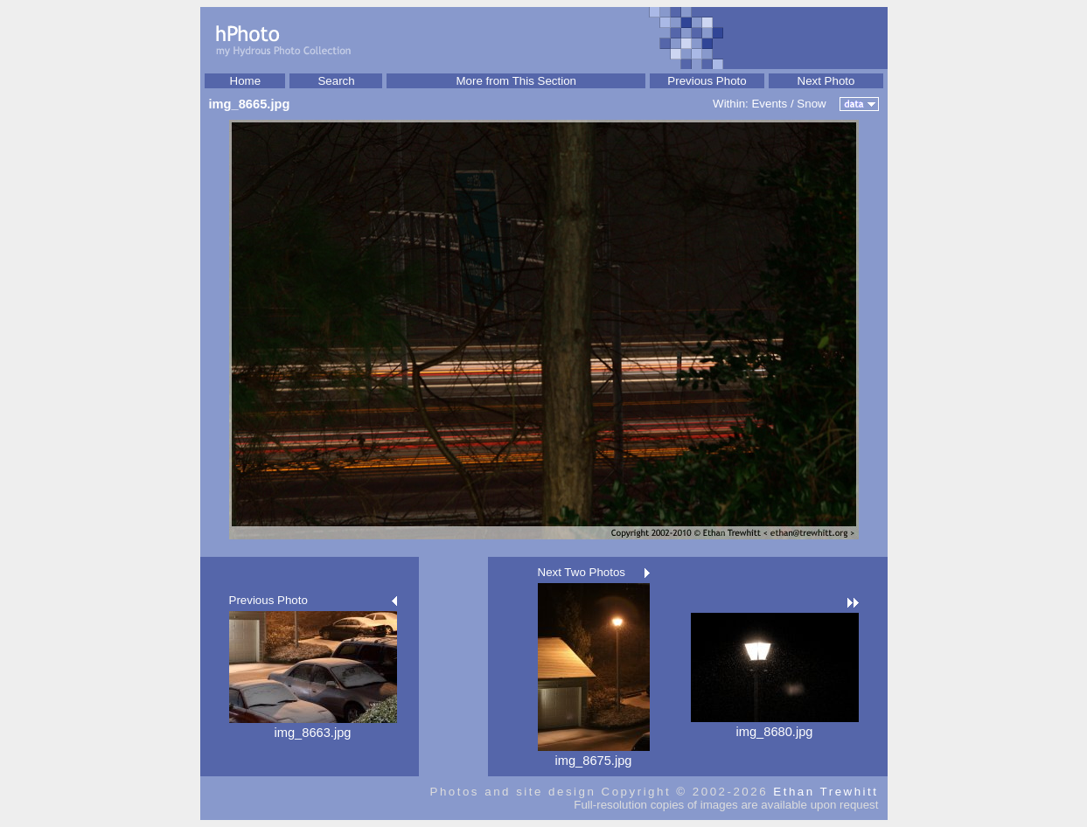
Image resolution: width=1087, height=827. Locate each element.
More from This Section (516, 80)
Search (335, 80)
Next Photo (826, 80)
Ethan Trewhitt (825, 791)
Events (769, 103)
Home (245, 80)
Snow (811, 103)
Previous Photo (706, 80)
